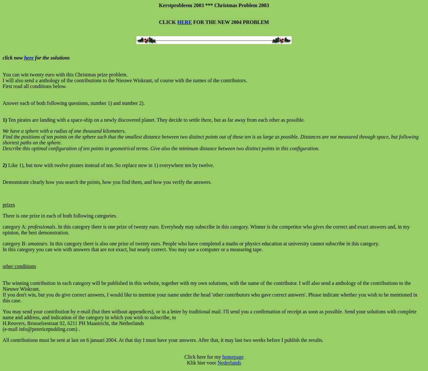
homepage (233, 357)
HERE (184, 22)
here (29, 58)
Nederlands (229, 362)
